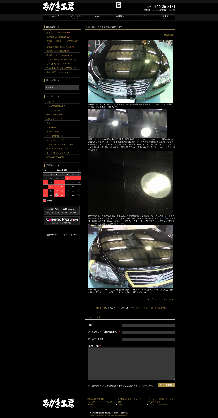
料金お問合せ (154, 402)
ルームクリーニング (54, 140)
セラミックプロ (76, 17)
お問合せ (164, 17)
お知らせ (50, 102)
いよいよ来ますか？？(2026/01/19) (61, 59)
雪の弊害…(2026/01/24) (58, 37)
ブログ (142, 17)
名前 (90, 325)
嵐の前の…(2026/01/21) (58, 51)
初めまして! (101, 308)
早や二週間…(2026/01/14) (57, 72)
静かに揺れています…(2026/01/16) (61, 68)
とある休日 (51, 127)
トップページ (54, 17)
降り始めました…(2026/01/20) (59, 55)
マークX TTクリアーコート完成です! (148, 308)
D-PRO (98, 17)
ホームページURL (96, 339)
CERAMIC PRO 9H (95, 399)
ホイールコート (53, 132)
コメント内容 (94, 346)
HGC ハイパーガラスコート (58, 149)
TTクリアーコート (165, 299)
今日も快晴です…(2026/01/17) (59, 64)
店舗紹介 (120, 17)
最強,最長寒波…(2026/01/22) (60, 47)
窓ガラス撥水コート (54, 136)
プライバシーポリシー (158, 404)
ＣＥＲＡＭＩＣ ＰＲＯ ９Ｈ (59, 144)
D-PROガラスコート (55, 115)
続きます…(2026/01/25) (58, 33)
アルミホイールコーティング (99, 402)
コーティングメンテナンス (57, 153)
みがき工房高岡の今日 (55, 106)
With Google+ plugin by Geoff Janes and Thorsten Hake (109, 415)
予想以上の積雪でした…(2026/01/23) (62, 42)
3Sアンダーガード (54, 119)
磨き (48, 123)
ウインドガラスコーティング (161, 399)
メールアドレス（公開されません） (104, 332)
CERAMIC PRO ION (55, 157)
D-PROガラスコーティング (129, 399)
